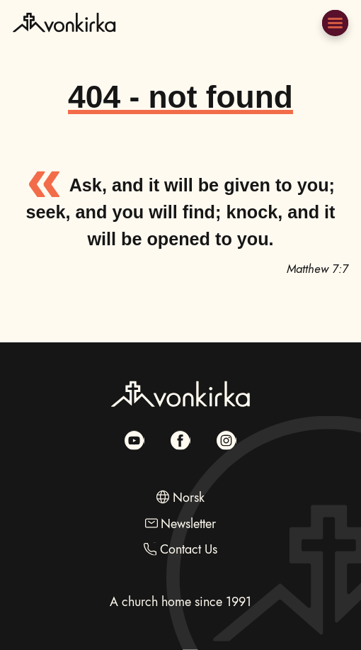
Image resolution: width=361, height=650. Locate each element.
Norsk (189, 497)
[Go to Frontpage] (64, 40)
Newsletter (188, 522)
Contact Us (188, 549)
